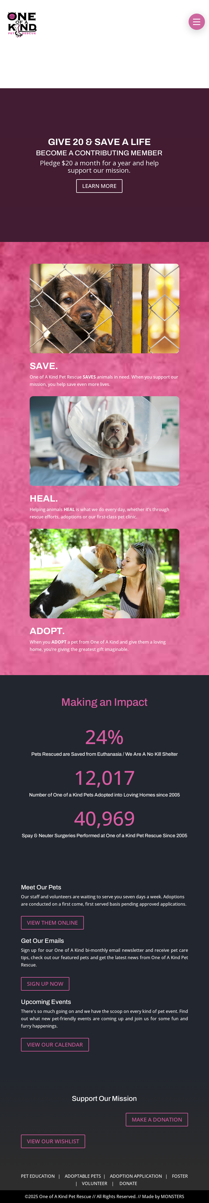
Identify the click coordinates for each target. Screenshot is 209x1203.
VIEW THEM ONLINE (52, 922)
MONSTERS (172, 1196)
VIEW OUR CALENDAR (55, 1044)
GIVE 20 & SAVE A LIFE (99, 143)
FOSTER (180, 1176)
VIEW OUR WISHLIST (53, 1141)
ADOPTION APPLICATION (136, 1176)
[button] (197, 22)
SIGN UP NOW (45, 983)
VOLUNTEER (94, 1183)
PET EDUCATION (38, 1176)
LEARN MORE (99, 187)
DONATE (128, 1183)
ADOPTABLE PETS (83, 1176)
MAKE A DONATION (157, 1119)
